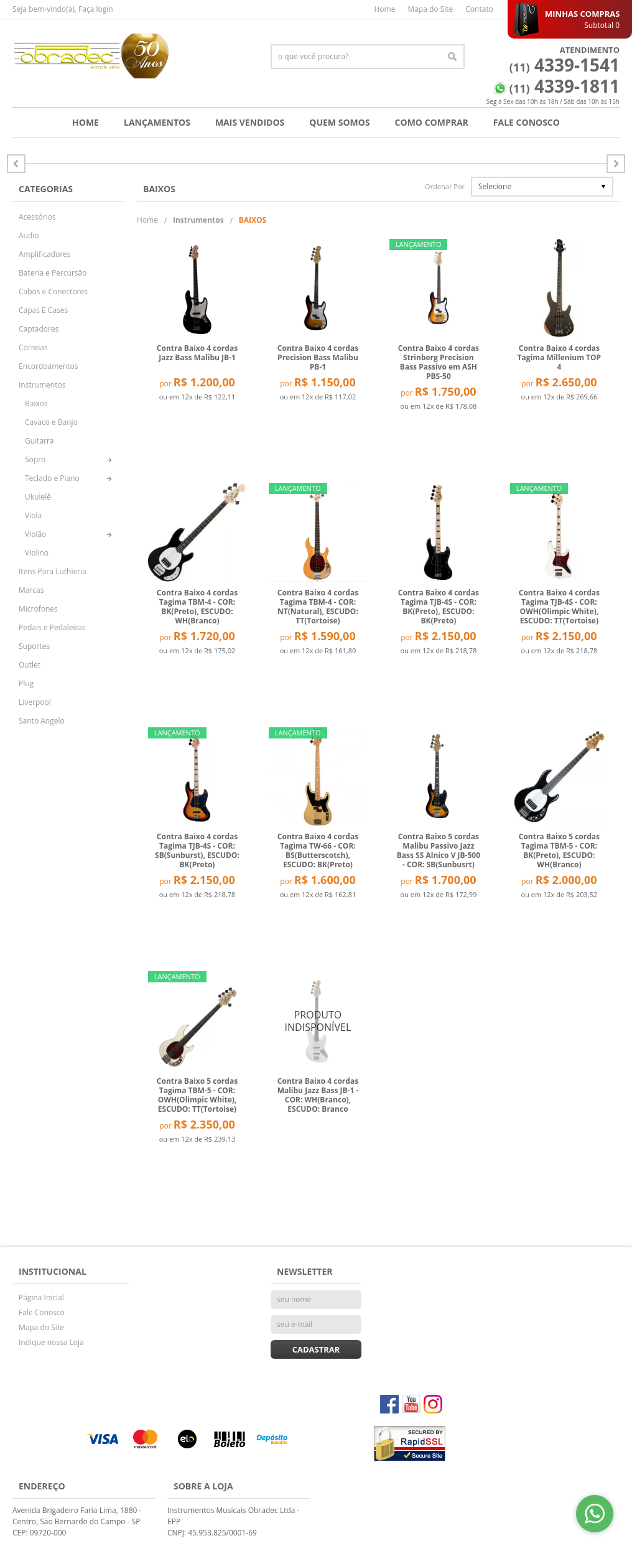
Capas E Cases (43, 310)
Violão (35, 534)
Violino (37, 552)
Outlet (29, 664)
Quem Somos (339, 122)
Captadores (38, 329)
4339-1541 (564, 65)
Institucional (52, 1271)
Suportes (34, 646)
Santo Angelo (42, 720)
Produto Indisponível (318, 1020)
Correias (33, 347)
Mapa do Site (430, 9)
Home (384, 9)
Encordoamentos (48, 366)
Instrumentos (42, 385)
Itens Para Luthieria (52, 571)
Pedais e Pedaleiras (52, 627)
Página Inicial (41, 1297)
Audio (29, 235)
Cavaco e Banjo (51, 422)
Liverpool (35, 702)
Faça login (95, 9)
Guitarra (39, 440)
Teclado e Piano (52, 478)
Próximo (16, 163)
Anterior (615, 163)
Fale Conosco (526, 122)
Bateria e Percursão (53, 273)
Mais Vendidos (249, 122)
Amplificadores (45, 254)
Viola (33, 515)
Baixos (36, 403)
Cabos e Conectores (53, 291)
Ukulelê (38, 496)
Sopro (35, 459)
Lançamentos (157, 122)
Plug (26, 683)
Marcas (31, 590)
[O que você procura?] (452, 56)
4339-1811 (564, 86)
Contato (479, 9)
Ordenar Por (445, 186)
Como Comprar (431, 122)
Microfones (38, 608)
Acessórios (37, 217)
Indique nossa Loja (51, 1342)
